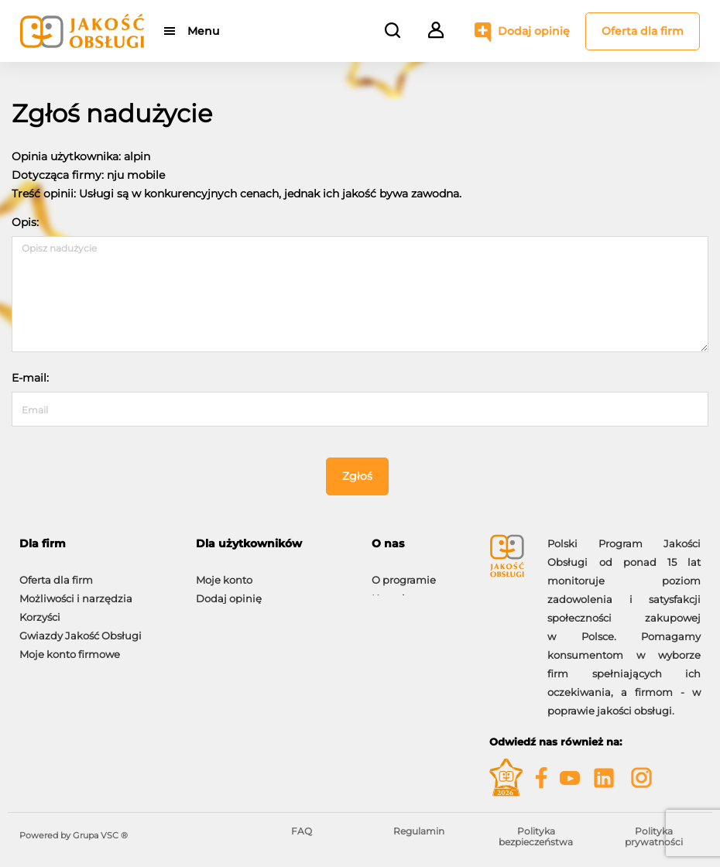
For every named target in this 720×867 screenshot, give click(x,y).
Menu (203, 31)
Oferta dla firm (643, 31)
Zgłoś (357, 476)
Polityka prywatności (654, 836)
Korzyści (39, 609)
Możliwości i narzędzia (75, 590)
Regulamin (418, 831)
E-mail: (30, 378)
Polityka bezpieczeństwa (536, 836)
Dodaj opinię (534, 31)
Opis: (25, 222)
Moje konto (224, 572)
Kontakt (392, 590)
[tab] (96, 543)
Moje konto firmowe (69, 646)
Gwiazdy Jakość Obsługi (80, 628)
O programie (404, 572)
